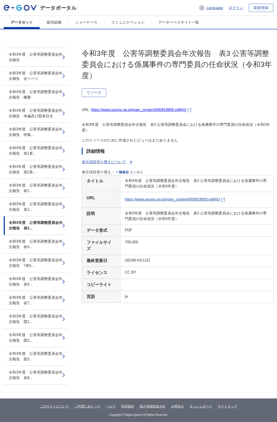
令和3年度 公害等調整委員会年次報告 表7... (36, 300)
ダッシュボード (201, 406)
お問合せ (177, 406)
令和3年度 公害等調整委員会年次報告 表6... (36, 281)
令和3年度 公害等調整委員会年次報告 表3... (36, 225)
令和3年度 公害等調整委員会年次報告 (36, 57)
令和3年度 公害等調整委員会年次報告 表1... (36, 188)
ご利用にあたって (87, 406)
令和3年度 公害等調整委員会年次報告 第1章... (36, 150)
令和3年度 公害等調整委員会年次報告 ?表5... (36, 263)
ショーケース (86, 22)
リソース (94, 92)
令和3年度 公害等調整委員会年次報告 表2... (36, 206)
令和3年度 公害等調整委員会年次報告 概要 (36, 94)
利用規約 (127, 406)
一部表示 (122, 172)
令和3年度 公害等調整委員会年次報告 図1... (36, 319)
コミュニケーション (128, 22)
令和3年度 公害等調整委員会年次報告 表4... (36, 244)
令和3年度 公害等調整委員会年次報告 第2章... (36, 169)
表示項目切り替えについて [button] (107, 162)
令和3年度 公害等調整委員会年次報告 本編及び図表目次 (36, 113)
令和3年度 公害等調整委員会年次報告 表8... (36, 375)
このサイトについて (54, 406)
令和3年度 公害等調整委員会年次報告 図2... (36, 337)
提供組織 (54, 22)
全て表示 (136, 172)
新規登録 (261, 8)
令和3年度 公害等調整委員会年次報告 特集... (36, 132)
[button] (211, 8)
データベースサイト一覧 (178, 22)
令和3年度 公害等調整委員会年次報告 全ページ (36, 76)
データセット (22, 22)
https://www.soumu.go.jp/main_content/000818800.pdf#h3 (138, 110)
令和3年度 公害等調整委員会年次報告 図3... (36, 356)
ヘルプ (111, 406)
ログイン (236, 8)
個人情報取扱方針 (153, 406)
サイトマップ (227, 406)
